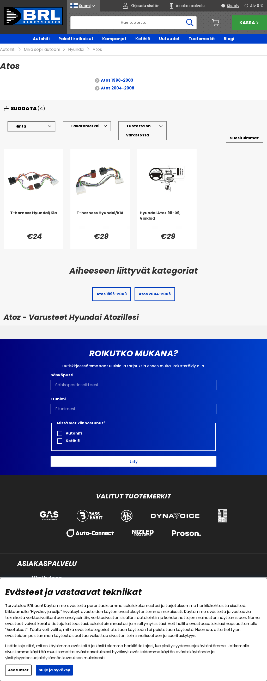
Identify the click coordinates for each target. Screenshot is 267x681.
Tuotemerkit (202, 38)
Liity (134, 461)
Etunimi (58, 399)
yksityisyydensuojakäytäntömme (194, 645)
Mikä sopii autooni (42, 50)
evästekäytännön (193, 651)
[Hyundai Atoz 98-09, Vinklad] (167, 220)
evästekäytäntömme (139, 611)
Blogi (229, 38)
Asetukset (18, 670)
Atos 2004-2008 (117, 88)
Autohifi (41, 38)
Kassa (249, 22)
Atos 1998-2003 (117, 80)
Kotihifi (142, 38)
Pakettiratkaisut (75, 38)
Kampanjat (114, 38)
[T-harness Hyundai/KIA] (100, 220)
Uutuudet (169, 38)
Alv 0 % (256, 5)
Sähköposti (62, 375)
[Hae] (133, 22)
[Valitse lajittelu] (244, 138)
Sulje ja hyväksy (54, 670)
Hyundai (76, 50)
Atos (97, 50)
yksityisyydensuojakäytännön (33, 657)
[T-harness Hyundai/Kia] (33, 220)
